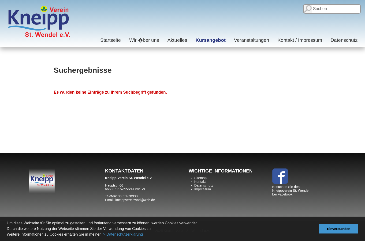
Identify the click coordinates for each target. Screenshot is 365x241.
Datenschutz (344, 40)
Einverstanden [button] (338, 229)
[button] (102, 235)
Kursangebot (211, 40)
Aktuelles (177, 40)
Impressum (202, 189)
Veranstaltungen (251, 40)
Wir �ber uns (144, 40)
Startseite (110, 40)
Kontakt (200, 182)
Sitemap (200, 178)
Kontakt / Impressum (299, 40)
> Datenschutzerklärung (123, 234)
